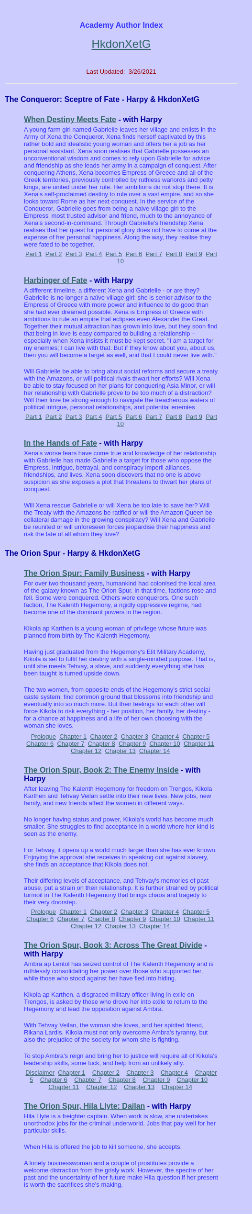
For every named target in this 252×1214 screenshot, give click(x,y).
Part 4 (94, 254)
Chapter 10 (164, 743)
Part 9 (194, 254)
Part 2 (53, 254)
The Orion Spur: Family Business (84, 573)
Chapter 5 (195, 736)
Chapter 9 (132, 743)
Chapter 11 (199, 743)
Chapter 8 (101, 743)
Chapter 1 (73, 736)
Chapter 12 (86, 750)
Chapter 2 (103, 736)
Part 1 (33, 254)
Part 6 (134, 254)
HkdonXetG (121, 43)
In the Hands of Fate (60, 443)
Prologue (43, 736)
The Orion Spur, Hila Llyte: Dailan (84, 1106)
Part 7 (153, 254)
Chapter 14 (154, 750)
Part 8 (173, 254)
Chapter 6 (40, 743)
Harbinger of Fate (55, 280)
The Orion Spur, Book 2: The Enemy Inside (101, 770)
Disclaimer (40, 1072)
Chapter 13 (120, 750)
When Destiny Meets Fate (70, 119)
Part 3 (74, 254)
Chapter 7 (70, 743)
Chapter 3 (134, 736)
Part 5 (114, 254)
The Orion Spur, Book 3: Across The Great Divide (113, 945)
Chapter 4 (165, 736)
